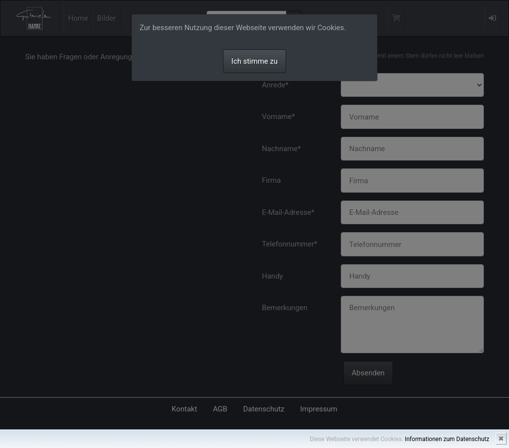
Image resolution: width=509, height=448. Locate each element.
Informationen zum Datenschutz (447, 439)
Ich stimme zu (254, 61)
